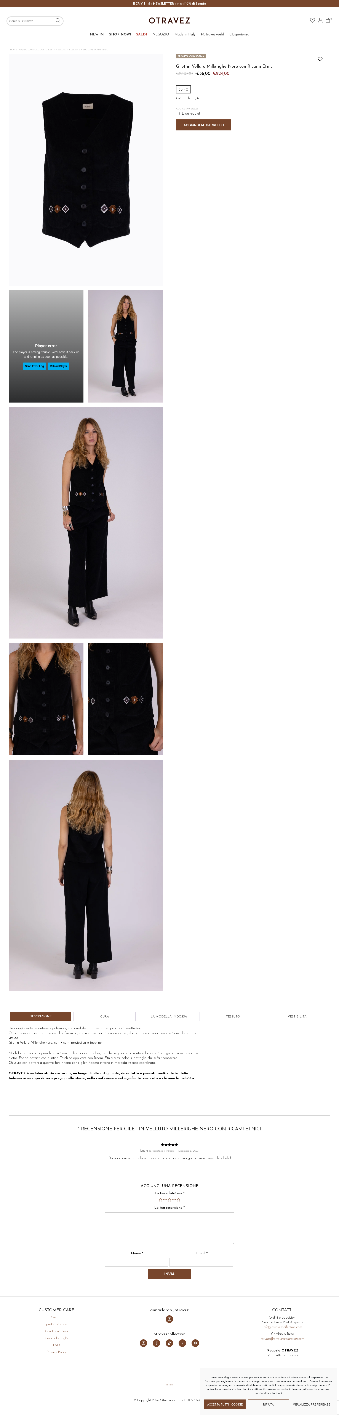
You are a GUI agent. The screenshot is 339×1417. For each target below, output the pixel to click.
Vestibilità (297, 1016)
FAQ (56, 1345)
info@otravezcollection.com (282, 1327)
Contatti (56, 1317)
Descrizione (41, 1016)
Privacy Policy (56, 1352)
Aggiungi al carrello (204, 125)
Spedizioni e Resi (56, 1324)
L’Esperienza (239, 24)
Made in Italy (184, 24)
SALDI (141, 24)
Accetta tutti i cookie (225, 1404)
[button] (319, 58)
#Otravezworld (212, 24)
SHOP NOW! (120, 24)
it (167, 1384)
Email (202, 1253)
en (171, 1384)
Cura (104, 1016)
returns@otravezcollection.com (282, 1339)
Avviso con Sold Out (31, 50)
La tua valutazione (169, 1193)
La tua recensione (169, 1208)
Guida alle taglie (56, 1338)
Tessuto (233, 1016)
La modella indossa (169, 1016)
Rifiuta (268, 1404)
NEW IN (97, 24)
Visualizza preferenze (311, 1404)
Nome (137, 1253)
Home (13, 50)
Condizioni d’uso (56, 1331)
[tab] (40, 1016)
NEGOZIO (160, 24)
